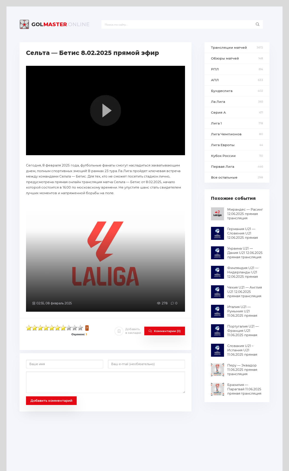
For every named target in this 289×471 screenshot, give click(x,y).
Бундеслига (221, 91)
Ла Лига (218, 102)
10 (80, 328)
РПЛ (215, 69)
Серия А (218, 112)
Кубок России (223, 156)
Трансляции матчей (229, 47)
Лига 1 (216, 123)
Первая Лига (222, 167)
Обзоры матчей (225, 58)
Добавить (128, 331)
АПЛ (215, 80)
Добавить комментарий (51, 400)
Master (60, 24)
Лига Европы (223, 145)
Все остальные (224, 177)
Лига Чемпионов (226, 134)
